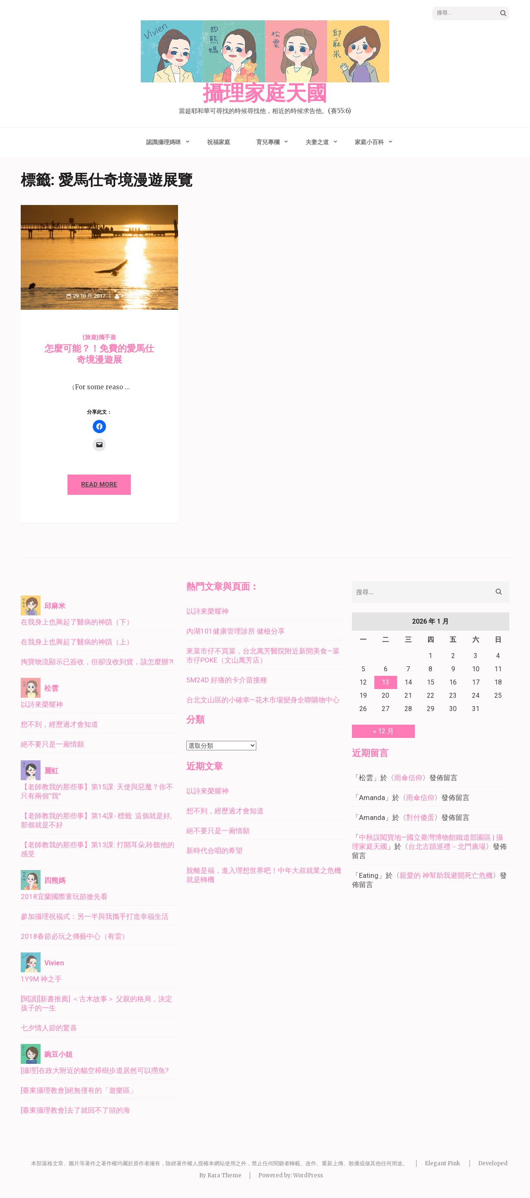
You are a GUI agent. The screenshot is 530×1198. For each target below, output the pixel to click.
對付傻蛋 (420, 817)
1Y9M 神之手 (41, 979)
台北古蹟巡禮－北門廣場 (447, 846)
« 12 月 (383, 731)
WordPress (308, 1175)
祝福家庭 (218, 142)
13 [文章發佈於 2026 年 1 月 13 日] (385, 682)
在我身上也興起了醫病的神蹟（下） (77, 622)
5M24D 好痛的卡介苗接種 (226, 680)
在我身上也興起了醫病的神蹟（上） (77, 642)
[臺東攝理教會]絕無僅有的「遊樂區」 (79, 1090)
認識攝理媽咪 (163, 142)
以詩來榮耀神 (42, 704)
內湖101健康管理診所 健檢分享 (235, 631)
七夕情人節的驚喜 (49, 1028)
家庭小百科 (369, 142)
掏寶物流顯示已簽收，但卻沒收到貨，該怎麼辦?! (97, 662)
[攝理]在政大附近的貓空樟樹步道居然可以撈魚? (95, 1070)
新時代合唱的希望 (214, 850)
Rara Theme (224, 1175)
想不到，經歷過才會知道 (59, 724)
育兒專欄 (267, 142)
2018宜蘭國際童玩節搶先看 (64, 896)
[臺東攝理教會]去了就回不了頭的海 (75, 1110)
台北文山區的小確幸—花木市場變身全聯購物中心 (263, 700)
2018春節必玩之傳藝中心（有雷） (75, 936)
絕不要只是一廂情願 (52, 744)
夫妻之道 (317, 142)
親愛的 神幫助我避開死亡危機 (446, 875)
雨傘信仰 (408, 778)
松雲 (126, 296)
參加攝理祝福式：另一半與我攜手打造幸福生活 (95, 916)
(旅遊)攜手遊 (99, 337)
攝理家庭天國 (265, 93)
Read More (99, 484)
